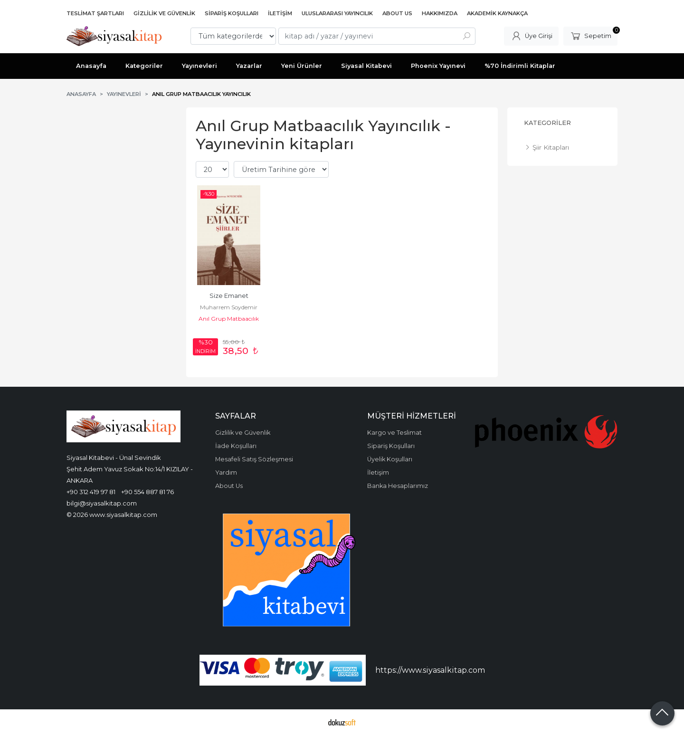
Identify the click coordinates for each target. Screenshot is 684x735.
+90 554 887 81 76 (147, 492)
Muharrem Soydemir (228, 307)
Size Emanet (228, 295)
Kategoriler (547, 122)
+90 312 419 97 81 (90, 492)
